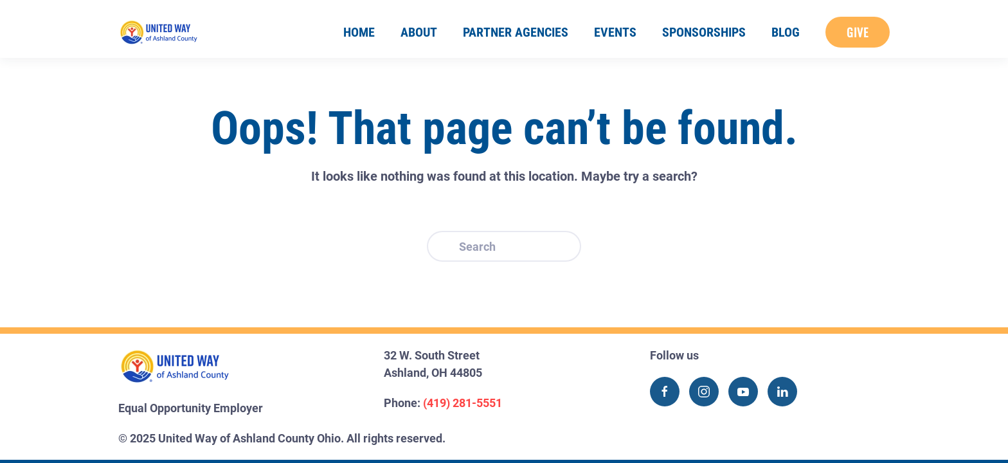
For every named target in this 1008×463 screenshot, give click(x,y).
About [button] (419, 32)
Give (858, 32)
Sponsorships (704, 32)
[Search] (504, 246)
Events (615, 32)
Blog (785, 32)
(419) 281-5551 (462, 403)
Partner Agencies (515, 32)
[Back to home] (158, 32)
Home (359, 32)
